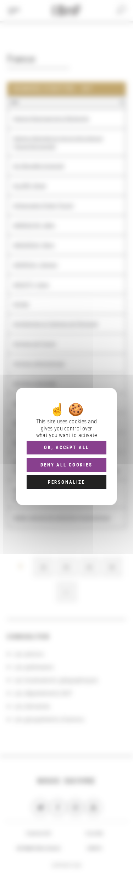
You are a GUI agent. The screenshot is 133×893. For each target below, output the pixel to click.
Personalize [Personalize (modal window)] (66, 482)
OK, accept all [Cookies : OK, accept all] (66, 447)
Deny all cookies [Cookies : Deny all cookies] (66, 465)
